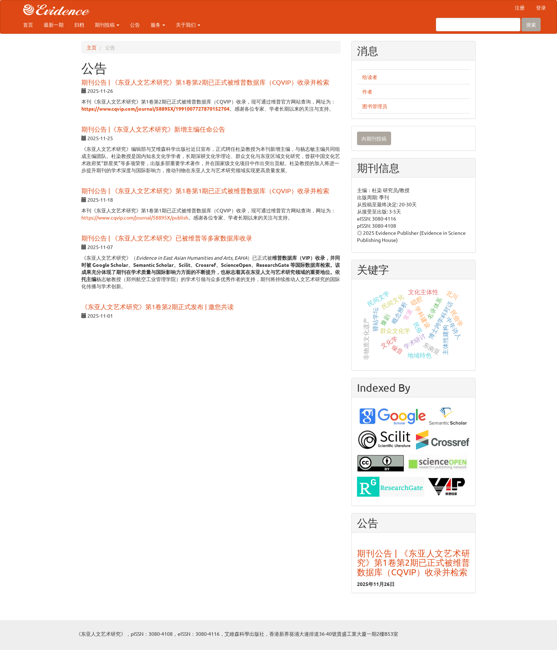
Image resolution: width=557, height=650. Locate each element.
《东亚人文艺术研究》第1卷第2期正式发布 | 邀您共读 (157, 306)
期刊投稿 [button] (107, 24)
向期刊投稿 (374, 138)
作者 (367, 91)
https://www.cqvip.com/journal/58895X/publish (134, 217)
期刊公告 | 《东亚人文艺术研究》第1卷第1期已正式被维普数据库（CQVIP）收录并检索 (205, 190)
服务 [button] (158, 24)
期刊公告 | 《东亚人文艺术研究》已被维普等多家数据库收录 (166, 238)
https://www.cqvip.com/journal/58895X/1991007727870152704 (155, 108)
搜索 (531, 24)
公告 (135, 24)
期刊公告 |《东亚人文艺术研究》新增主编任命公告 (153, 129)
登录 (541, 7)
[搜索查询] (478, 24)
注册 (520, 7)
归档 (79, 24)
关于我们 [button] (188, 24)
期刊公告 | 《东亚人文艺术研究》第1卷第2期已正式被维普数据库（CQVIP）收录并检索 (205, 82)
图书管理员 (374, 106)
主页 (92, 47)
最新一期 (54, 24)
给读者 (369, 77)
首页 (28, 24)
